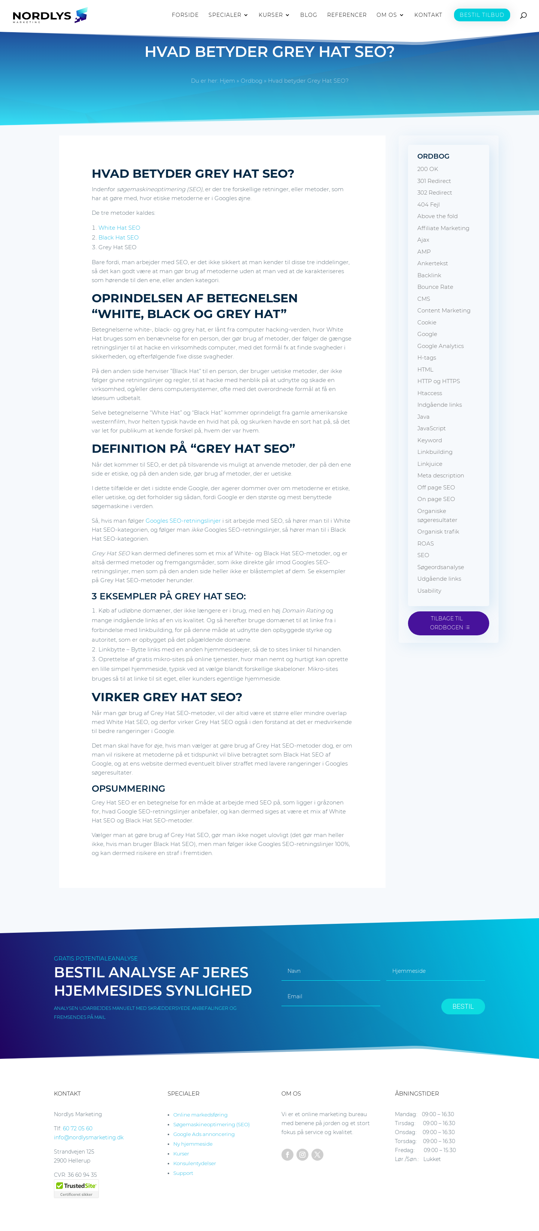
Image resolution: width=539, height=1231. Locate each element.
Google (427, 333)
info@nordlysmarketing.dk (89, 1137)
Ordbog (251, 80)
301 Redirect (434, 180)
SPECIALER (224, 15)
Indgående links (439, 404)
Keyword (429, 440)
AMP (424, 251)
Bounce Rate (435, 286)
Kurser (181, 1154)
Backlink (429, 275)
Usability (429, 590)
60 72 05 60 (77, 1128)
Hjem (227, 80)
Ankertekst (432, 263)
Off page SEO (436, 487)
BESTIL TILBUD (482, 15)
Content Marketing (444, 310)
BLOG (308, 15)
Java (423, 416)
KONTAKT (428, 15)
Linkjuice (429, 463)
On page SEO (436, 499)
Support (183, 1173)
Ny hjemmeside (193, 1144)
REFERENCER (347, 15)
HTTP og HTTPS (438, 381)
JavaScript (431, 428)
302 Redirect (434, 192)
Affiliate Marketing (443, 228)
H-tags (426, 357)
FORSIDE (185, 15)
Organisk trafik (438, 531)
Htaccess (429, 393)
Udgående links (439, 578)
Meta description (440, 475)
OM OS (387, 15)
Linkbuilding (435, 451)
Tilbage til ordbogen (446, 623)
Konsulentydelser (194, 1163)
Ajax (423, 239)
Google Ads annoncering (204, 1134)
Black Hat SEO (118, 237)
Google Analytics (440, 345)
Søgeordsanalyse (440, 567)
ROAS (425, 543)
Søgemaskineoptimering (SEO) (211, 1124)
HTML (425, 369)
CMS (423, 298)
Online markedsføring (200, 1115)
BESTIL (463, 1006)
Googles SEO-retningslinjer (183, 520)
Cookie (426, 322)
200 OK (427, 168)
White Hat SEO (119, 227)
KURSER (271, 15)
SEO (423, 555)
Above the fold (437, 216)
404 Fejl (428, 204)
